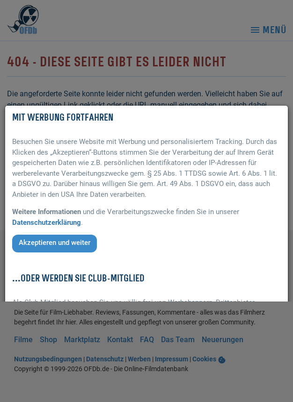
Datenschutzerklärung (46, 222)
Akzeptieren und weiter (54, 242)
